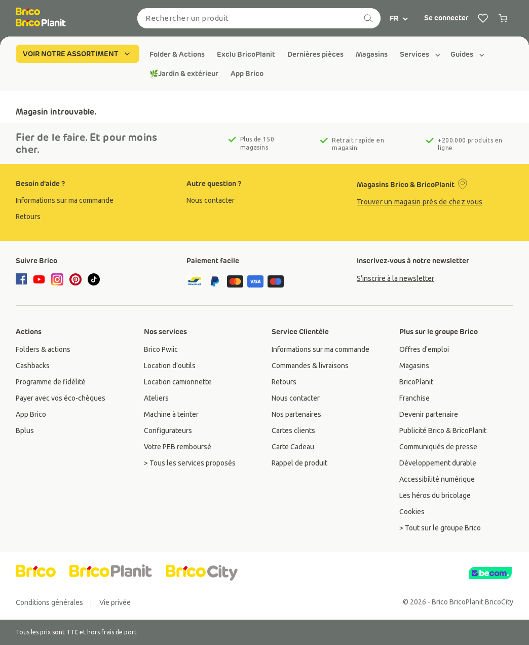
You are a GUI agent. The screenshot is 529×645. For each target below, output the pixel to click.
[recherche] (368, 18)
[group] (177, 54)
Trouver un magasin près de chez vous (419, 202)
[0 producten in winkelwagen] (503, 18)
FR (399, 18)
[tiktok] (94, 279)
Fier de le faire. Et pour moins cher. (86, 143)
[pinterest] (75, 279)
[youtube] (39, 279)
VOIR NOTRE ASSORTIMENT (77, 54)
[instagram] (57, 279)
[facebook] (23, 280)
